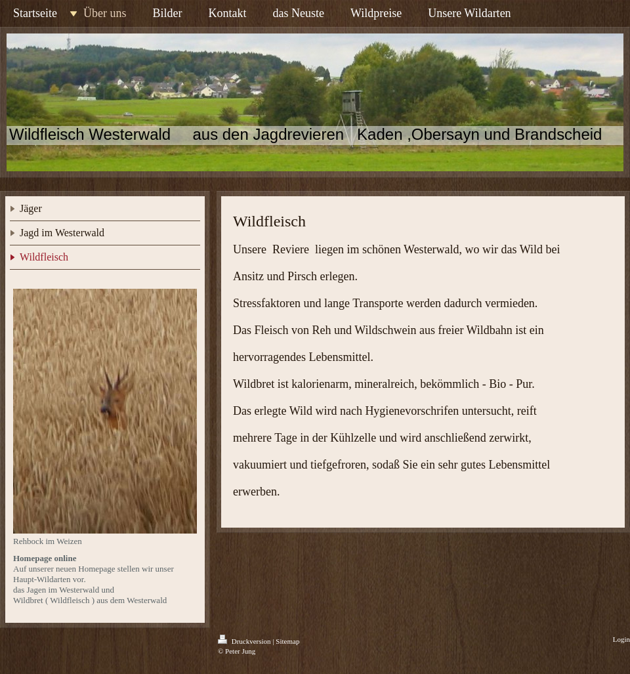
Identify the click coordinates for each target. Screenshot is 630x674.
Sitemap (287, 641)
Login (621, 639)
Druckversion (245, 641)
